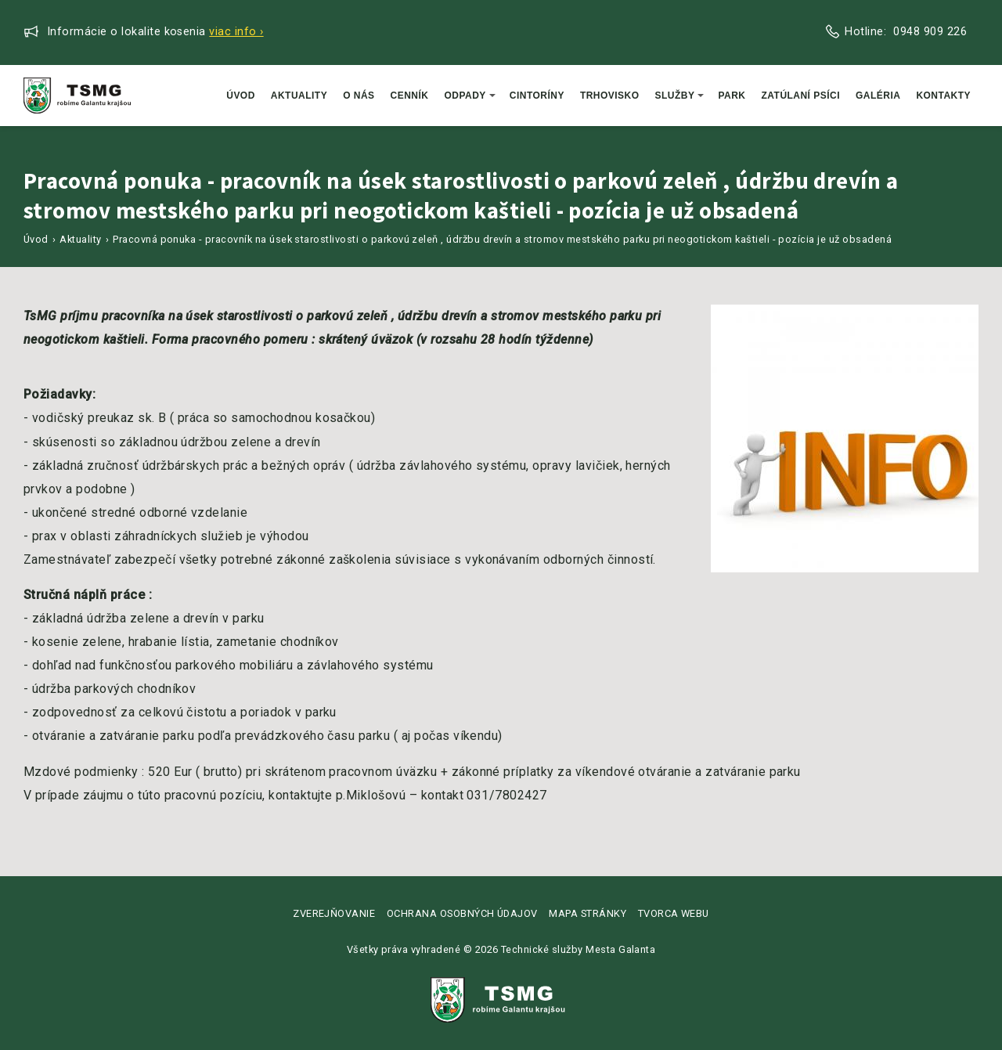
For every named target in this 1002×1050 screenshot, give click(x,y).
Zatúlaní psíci (801, 95)
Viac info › (236, 31)
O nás (358, 95)
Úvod (240, 95)
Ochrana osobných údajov (462, 913)
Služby (680, 95)
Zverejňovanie (334, 913)
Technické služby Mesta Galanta (578, 949)
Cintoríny (537, 95)
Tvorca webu (673, 913)
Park (731, 95)
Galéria (878, 95)
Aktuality (299, 95)
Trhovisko (610, 95)
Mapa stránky (587, 913)
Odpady (469, 95)
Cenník (410, 95)
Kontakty (943, 95)
